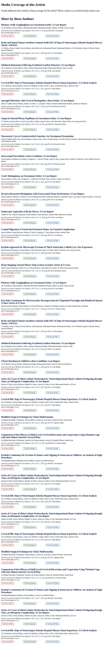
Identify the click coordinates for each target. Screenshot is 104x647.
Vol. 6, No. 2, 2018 (37, 367)
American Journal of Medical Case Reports (16, 31)
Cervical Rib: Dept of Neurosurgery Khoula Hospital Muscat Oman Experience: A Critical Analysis (49, 83)
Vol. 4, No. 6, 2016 (37, 423)
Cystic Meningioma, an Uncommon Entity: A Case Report (29, 176)
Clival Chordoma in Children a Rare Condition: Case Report (30, 361)
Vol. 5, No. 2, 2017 (37, 89)
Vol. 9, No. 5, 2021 (37, 164)
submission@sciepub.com (87, 10)
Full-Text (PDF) (7, 36)
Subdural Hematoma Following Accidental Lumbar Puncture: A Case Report (38, 65)
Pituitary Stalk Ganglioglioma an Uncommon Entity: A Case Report (33, 25)
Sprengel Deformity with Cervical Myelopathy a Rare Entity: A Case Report (37, 100)
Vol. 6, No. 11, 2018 (38, 31)
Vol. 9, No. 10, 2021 (38, 124)
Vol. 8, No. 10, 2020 (38, 217)
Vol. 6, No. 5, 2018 (37, 71)
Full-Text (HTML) (52, 36)
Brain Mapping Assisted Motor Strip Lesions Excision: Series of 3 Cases (35, 265)
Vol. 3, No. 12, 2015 (38, 443)
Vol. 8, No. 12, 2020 (38, 200)
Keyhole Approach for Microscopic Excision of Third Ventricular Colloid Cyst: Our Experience (47, 247)
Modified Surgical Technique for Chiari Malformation (27, 417)
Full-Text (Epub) (29, 36)
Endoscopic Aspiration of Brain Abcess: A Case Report (27, 211)
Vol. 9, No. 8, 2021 (37, 144)
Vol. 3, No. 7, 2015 (37, 463)
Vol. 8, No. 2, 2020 (37, 253)
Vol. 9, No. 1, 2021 (37, 182)
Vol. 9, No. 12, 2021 (38, 106)
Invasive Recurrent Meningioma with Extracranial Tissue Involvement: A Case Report (42, 194)
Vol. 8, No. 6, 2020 (37, 235)
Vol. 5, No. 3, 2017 (37, 387)
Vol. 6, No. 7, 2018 (37, 53)
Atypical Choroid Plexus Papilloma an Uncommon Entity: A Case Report (36, 118)
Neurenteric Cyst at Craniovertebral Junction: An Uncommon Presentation (37, 136)
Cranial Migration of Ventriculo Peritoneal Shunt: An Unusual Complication (38, 229)
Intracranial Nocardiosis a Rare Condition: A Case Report (29, 156)
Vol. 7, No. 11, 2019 (38, 271)
